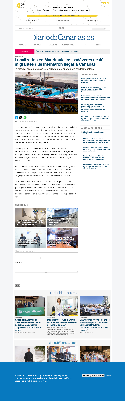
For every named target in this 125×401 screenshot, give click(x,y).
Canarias (37, 45)
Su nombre (18, 256)
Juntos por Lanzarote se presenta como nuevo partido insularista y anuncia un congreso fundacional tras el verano (28, 325)
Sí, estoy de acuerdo (93, 375)
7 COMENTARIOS (89, 332)
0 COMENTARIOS (24, 121)
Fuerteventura (68, 45)
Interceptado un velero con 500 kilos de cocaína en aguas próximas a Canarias (29, 222)
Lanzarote (53, 45)
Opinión (83, 45)
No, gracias (108, 375)
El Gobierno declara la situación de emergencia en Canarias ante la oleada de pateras (96, 166)
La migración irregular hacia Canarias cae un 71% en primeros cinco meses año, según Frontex (95, 118)
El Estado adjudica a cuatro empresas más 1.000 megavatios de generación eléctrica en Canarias (96, 140)
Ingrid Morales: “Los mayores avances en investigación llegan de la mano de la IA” (62, 322)
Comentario (19, 262)
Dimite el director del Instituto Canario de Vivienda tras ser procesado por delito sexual (94, 157)
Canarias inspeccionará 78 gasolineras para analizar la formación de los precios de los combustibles (29, 242)
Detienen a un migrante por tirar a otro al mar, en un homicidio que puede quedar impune (60, 221)
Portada (22, 45)
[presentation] (29, 279)
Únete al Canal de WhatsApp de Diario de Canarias (58, 51)
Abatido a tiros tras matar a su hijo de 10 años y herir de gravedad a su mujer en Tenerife (96, 149)
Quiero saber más (39, 381)
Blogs (98, 45)
